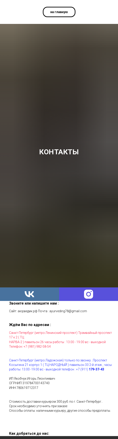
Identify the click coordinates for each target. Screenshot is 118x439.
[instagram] (88, 294)
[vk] (29, 294)
